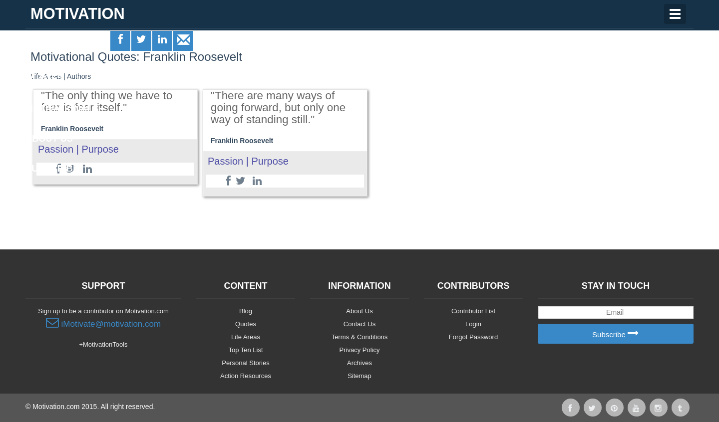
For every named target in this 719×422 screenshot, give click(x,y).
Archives (359, 363)
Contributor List (473, 311)
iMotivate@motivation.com (103, 322)
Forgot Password (473, 337)
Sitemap (359, 376)
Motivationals (64, 109)
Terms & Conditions (360, 337)
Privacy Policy (360, 350)
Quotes (48, 78)
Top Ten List (245, 350)
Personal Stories (245, 363)
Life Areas (54, 48)
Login (473, 324)
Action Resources (245, 376)
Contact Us (359, 324)
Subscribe (615, 334)
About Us (359, 311)
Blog (245, 311)
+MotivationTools (103, 344)
